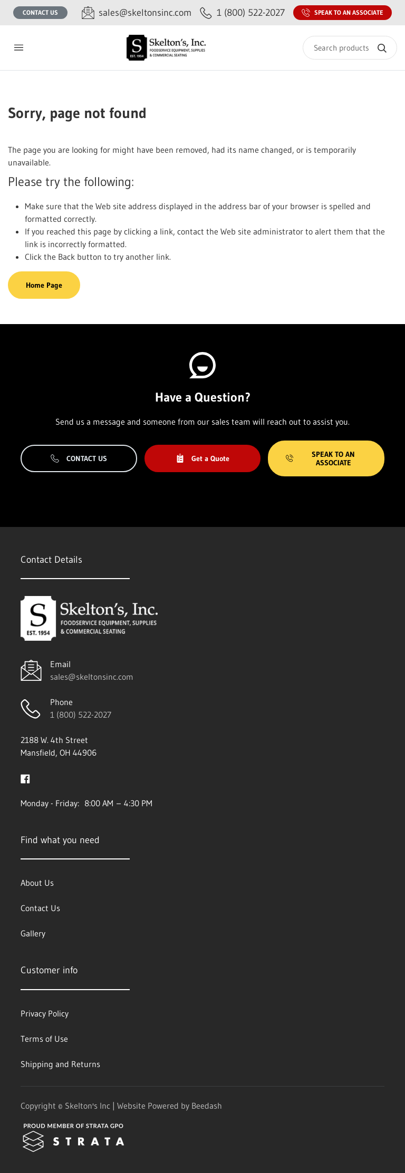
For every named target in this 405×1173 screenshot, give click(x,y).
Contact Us (40, 12)
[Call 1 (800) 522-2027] (242, 13)
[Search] (350, 48)
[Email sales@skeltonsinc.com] (136, 13)
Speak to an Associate (342, 12)
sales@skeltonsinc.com (91, 676)
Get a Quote (202, 458)
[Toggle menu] (18, 47)
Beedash (206, 1105)
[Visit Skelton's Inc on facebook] (25, 778)
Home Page (44, 285)
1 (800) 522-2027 (80, 714)
